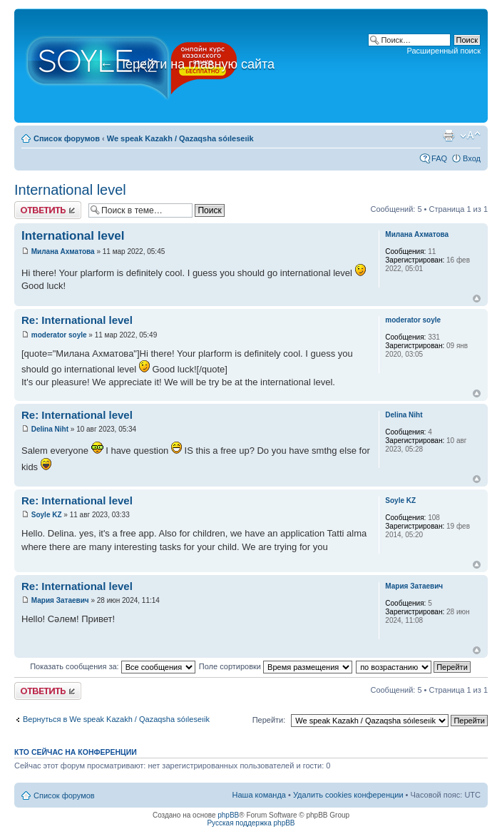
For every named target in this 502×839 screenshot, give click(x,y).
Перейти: (269, 720)
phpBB (228, 815)
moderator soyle (59, 335)
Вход (472, 158)
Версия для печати (448, 135)
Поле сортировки (275, 666)
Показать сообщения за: (112, 666)
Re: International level (77, 320)
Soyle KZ (46, 515)
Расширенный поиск (443, 50)
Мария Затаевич (60, 600)
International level (70, 190)
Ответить (47, 210)
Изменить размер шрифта (470, 135)
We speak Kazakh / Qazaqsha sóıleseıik (180, 138)
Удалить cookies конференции (348, 794)
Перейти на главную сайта (187, 64)
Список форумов (67, 138)
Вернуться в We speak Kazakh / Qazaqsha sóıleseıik (116, 719)
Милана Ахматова (63, 251)
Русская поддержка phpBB (250, 823)
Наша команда (259, 794)
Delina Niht (49, 429)
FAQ (439, 158)
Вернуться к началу (477, 298)
